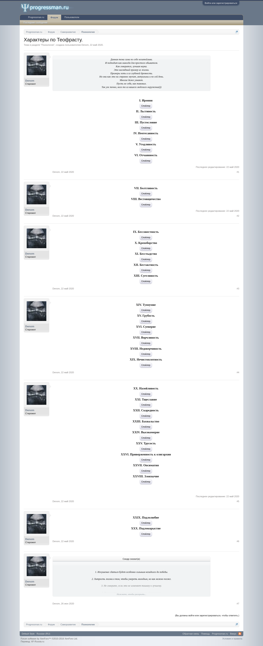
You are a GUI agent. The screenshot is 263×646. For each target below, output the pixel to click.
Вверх (233, 633)
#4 (238, 372)
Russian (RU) (43, 633)
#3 (238, 288)
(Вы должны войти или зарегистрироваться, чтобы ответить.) (207, 615)
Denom (85, 45)
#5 (238, 501)
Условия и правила (232, 638)
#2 (238, 216)
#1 (238, 172)
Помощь (205, 633)
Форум (54, 17)
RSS (239, 633)
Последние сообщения (35, 22)
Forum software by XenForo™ (49, 638)
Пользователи (71, 17)
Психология (47, 45)
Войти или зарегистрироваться (221, 3)
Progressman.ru (36, 17)
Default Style (28, 633)
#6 (238, 541)
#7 (238, 603)
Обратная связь (191, 633)
